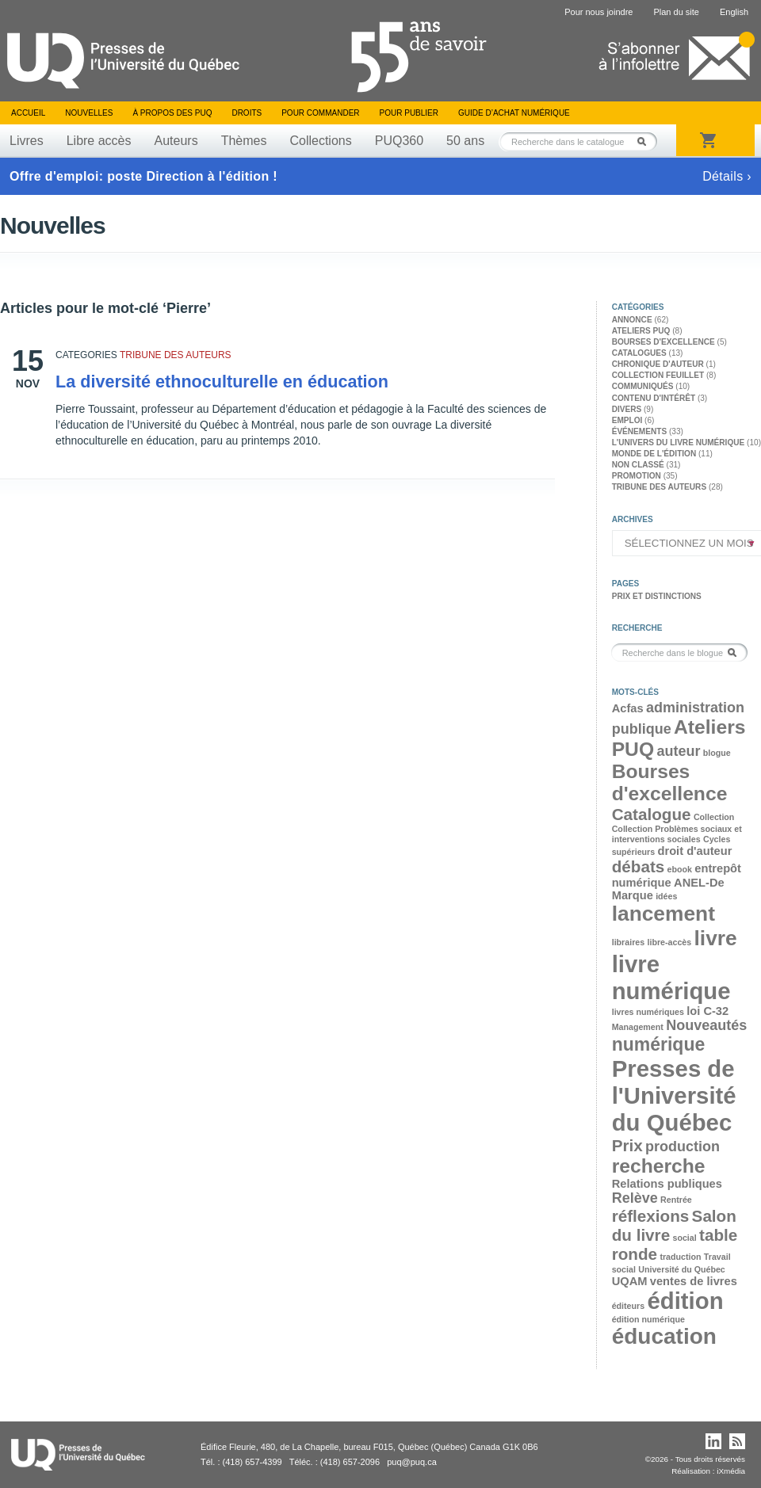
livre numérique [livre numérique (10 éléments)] (671, 977)
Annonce (632, 319)
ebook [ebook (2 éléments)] (679, 869)
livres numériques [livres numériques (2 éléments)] (648, 1012)
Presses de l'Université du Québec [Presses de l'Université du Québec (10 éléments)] (674, 1095)
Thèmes (244, 140)
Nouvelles (89, 113)
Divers (627, 409)
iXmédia (731, 1471)
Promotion (636, 475)
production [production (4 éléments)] (682, 1146)
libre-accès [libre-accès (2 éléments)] (669, 942)
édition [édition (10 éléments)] (685, 1301)
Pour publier (409, 113)
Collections (320, 140)
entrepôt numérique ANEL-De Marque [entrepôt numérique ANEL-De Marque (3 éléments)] (676, 882)
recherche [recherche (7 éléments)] (659, 1166)
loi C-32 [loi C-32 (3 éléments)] (707, 1011)
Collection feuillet (658, 375)
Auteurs (176, 140)
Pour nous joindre (598, 12)
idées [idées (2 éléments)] (666, 896)
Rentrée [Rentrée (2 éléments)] (676, 1199)
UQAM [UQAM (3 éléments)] (630, 1281)
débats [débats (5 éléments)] (638, 866)
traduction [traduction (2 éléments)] (680, 1256)
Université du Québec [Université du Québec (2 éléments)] (681, 1269)
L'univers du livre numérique (678, 442)
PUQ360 (399, 140)
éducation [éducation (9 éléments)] (664, 1336)
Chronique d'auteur (658, 364)
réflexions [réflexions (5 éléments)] (651, 1216)
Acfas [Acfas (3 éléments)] (628, 708)
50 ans (465, 140)
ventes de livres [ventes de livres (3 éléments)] (693, 1281)
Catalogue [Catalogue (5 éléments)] (651, 814)
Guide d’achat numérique (514, 113)
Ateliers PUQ (641, 330)
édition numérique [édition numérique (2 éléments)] (648, 1319)
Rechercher (646, 141)
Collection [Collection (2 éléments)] (714, 817)
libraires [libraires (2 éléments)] (628, 942)
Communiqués (643, 386)
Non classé (638, 464)
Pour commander (320, 113)
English (734, 12)
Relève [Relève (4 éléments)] (635, 1198)
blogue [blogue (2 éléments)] (717, 752)
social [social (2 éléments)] (684, 1237)
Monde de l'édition (654, 453)
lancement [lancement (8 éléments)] (663, 913)
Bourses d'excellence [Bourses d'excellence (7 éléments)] (670, 782)
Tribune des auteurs (175, 355)
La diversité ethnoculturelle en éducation (221, 381)
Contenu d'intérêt (653, 398)
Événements (639, 431)
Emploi (627, 420)
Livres (27, 140)
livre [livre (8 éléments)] (715, 938)
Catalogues (639, 353)
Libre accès (99, 140)
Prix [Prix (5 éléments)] (627, 1145)
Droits (246, 113)
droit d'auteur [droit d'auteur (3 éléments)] (695, 851)
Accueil (28, 113)
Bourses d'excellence (663, 342)
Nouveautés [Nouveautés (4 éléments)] (706, 1025)
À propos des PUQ (172, 113)
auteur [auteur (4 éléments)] (678, 751)
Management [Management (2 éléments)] (637, 1027)
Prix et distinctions (657, 596)
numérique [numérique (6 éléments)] (659, 1044)
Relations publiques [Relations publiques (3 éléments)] (667, 1183)
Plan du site (675, 12)
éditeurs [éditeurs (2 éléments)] (628, 1306)
